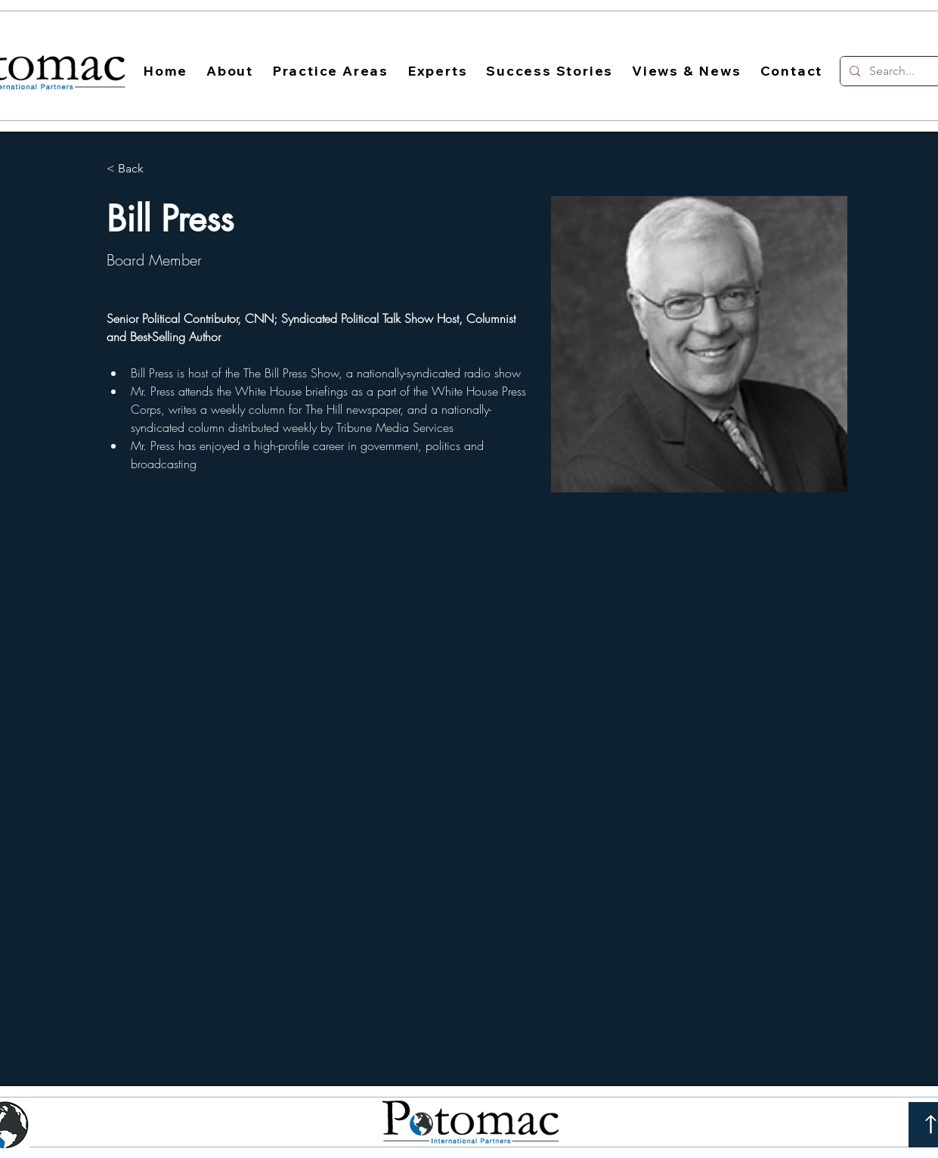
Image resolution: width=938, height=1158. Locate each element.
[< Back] (136, 169)
